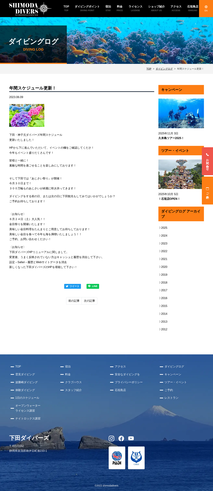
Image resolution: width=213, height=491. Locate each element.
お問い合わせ (207, 161)
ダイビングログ (164, 68)
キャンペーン (173, 374)
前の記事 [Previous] (74, 300)
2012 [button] (162, 329)
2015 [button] (162, 305)
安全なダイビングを (127, 374)
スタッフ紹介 (73, 390)
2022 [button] (162, 251)
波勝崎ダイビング (26, 382)
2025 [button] (162, 227)
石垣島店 (120, 390)
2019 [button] (162, 274)
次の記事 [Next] (89, 300)
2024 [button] (162, 235)
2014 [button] (162, 313)
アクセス (120, 366)
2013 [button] (162, 321)
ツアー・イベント (176, 382)
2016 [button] (162, 298)
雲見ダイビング (25, 374)
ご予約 (207, 190)
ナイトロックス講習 (27, 418)
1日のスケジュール (27, 397)
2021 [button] (162, 259)
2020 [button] (162, 266)
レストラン (171, 397)
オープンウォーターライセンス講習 (27, 408)
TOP (149, 68)
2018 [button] (162, 282)
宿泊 (68, 366)
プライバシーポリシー (129, 382)
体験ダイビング (25, 390)
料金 (68, 374)
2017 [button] (162, 290)
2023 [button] (162, 243)
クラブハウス (73, 382)
